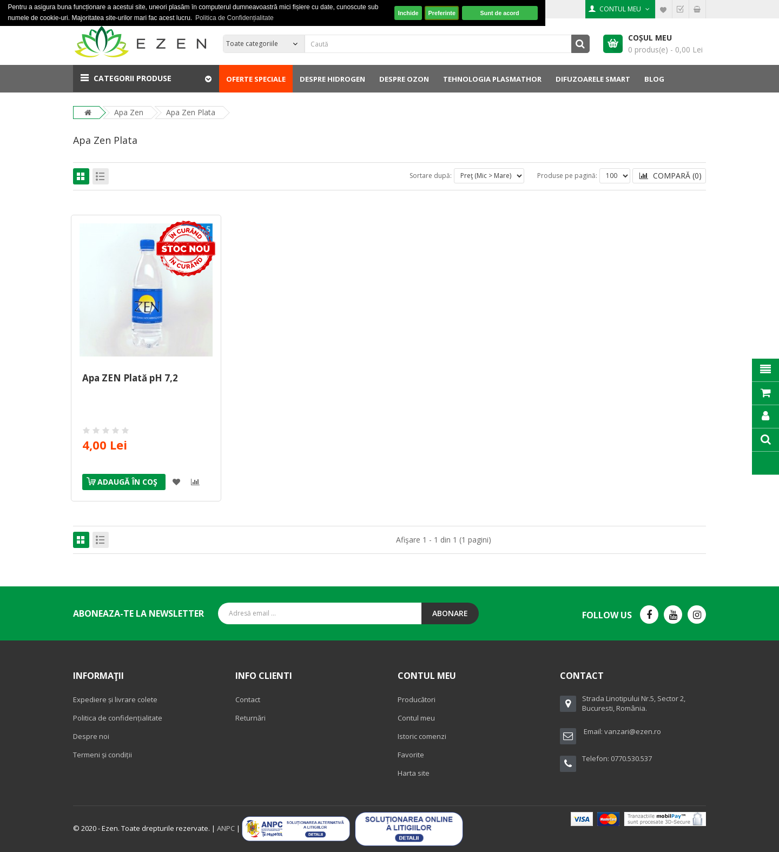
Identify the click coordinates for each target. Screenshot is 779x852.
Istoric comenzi (422, 736)
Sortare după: (431, 175)
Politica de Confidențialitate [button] (234, 18)
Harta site (414, 773)
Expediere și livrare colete (115, 699)
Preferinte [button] (441, 13)
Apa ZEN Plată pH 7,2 (130, 378)
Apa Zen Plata (190, 112)
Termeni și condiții (102, 754)
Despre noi (91, 736)
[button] (146, 78)
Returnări (250, 718)
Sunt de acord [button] (499, 13)
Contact (247, 699)
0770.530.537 (631, 758)
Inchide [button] (408, 13)
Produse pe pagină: (567, 175)
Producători (416, 699)
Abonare (450, 613)
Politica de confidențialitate (117, 718)
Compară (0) (670, 175)
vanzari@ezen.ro (632, 731)
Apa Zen (128, 112)
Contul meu (416, 718)
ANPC (226, 828)
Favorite (411, 754)
